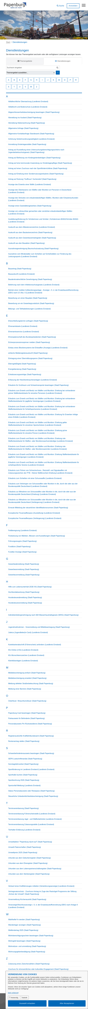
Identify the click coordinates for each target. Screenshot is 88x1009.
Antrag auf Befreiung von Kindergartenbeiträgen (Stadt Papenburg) (34, 158)
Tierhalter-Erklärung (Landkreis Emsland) (24, 830)
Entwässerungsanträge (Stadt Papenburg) (24, 374)
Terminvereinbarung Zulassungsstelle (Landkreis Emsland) (31, 824)
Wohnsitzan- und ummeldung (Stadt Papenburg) (27, 946)
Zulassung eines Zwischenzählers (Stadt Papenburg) (29, 964)
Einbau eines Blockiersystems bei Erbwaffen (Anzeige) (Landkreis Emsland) (38, 348)
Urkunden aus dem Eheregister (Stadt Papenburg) (28, 863)
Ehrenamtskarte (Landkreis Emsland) (22, 326)
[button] (60, 5)
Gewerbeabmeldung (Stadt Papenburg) (23, 564)
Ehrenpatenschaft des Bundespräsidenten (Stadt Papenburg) (32, 337)
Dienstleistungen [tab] (62, 61)
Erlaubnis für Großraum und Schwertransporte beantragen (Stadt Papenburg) (38, 385)
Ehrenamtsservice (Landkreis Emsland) (23, 332)
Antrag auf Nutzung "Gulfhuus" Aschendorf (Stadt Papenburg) (32, 179)
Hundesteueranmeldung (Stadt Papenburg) (25, 603)
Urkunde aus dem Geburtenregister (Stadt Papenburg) (29, 858)
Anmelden (72, 6)
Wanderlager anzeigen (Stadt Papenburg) (24, 925)
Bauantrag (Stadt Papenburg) (19, 269)
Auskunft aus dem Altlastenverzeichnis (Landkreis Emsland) (31, 227)
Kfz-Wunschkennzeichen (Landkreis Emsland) (26, 655)
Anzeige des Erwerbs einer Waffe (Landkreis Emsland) (29, 184)
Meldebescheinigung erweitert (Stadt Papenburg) (27, 678)
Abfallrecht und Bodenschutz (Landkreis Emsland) (27, 107)
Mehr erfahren (13, 993)
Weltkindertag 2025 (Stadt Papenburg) (23, 930)
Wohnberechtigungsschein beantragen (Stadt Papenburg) (30, 936)
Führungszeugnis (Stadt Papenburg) (22, 541)
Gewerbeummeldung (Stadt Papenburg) (23, 575)
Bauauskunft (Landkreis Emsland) (21, 274)
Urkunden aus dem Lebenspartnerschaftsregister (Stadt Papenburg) (34, 869)
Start (8, 42)
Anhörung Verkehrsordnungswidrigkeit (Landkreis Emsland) (31, 139)
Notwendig (14, 998)
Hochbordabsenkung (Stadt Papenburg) (23, 592)
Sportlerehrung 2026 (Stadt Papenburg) (23, 780)
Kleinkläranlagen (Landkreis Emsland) (23, 661)
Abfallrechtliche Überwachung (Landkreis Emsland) (28, 101)
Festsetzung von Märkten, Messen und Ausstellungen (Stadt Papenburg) (36, 536)
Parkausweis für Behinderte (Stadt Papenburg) (26, 718)
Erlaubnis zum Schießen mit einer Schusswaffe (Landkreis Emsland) (35, 478)
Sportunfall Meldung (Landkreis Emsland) (24, 785)
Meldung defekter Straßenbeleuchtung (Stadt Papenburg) (30, 683)
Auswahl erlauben (27, 1003)
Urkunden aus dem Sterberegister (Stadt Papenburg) (29, 874)
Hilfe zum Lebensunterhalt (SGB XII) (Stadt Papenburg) (30, 587)
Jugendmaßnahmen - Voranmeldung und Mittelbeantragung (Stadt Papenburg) (39, 627)
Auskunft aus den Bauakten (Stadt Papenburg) (26, 243)
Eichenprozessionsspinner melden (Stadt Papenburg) (29, 342)
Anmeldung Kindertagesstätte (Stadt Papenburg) (27, 144)
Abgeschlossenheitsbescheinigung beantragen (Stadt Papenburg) (34, 112)
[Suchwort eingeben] (30, 68)
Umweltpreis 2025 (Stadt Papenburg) (22, 852)
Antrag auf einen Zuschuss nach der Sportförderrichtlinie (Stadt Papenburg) (37, 168)
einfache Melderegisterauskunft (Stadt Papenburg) (28, 353)
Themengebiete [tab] (25, 61)
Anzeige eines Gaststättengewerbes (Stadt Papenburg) (29, 206)
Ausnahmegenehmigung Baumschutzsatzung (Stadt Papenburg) (33, 248)
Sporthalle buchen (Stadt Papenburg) (22, 775)
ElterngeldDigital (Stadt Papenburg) (22, 364)
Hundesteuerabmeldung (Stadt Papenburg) (25, 597)
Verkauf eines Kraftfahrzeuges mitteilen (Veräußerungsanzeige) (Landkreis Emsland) (41, 886)
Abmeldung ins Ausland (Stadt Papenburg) (24, 118)
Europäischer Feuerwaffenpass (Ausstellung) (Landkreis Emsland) (34, 513)
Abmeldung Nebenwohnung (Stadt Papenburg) (26, 123)
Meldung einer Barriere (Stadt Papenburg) (24, 689)
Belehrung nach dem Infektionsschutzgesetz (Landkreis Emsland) (33, 285)
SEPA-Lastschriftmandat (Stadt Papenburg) (25, 759)
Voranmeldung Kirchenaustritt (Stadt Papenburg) (27, 899)
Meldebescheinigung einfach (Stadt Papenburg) (26, 673)
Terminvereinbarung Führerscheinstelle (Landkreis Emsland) (31, 814)
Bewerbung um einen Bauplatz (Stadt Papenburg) (27, 298)
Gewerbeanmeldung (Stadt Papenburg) (23, 569)
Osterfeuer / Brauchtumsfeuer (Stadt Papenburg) (27, 701)
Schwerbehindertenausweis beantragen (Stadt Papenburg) (31, 753)
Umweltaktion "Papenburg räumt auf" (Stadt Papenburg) (30, 842)
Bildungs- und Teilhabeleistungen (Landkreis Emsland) (29, 309)
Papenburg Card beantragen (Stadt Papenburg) (26, 713)
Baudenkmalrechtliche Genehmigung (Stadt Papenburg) (30, 279)
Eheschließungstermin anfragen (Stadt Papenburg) (28, 321)
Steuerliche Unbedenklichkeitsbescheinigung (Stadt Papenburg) (33, 796)
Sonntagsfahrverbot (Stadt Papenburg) (23, 764)
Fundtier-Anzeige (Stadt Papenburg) (22, 552)
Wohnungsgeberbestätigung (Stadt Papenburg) (26, 952)
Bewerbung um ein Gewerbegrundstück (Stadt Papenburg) (31, 303)
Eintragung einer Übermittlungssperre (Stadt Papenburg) (30, 358)
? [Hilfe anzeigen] (57, 73)
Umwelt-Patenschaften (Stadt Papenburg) (24, 847)
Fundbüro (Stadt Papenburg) (19, 546)
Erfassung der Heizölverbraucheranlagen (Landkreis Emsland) (32, 380)
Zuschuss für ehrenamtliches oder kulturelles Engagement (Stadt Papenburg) (38, 969)
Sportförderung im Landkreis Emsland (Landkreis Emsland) (31, 769)
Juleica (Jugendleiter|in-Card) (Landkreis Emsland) (28, 632)
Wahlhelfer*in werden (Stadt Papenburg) (24, 919)
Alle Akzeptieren (67, 1003)
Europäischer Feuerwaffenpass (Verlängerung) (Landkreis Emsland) (34, 518)
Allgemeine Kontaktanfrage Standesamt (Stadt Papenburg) (31, 134)
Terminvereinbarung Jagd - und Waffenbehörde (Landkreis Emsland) (35, 819)
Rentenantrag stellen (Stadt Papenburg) (23, 741)
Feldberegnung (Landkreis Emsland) (22, 530)
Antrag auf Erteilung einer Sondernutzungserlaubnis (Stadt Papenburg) (36, 174)
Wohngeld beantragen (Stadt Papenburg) (24, 941)
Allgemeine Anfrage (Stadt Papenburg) (23, 128)
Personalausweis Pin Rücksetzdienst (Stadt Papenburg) (30, 724)
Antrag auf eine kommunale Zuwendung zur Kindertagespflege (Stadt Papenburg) (40, 163)
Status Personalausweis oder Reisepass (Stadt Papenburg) (31, 791)
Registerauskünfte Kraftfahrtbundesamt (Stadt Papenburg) (31, 736)
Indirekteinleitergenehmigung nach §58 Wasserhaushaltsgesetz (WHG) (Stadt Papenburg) (43, 615)
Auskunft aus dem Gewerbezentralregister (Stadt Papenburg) (32, 238)
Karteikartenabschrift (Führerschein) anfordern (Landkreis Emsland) (34, 645)
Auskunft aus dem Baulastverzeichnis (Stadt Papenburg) (30, 232)
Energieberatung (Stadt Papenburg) (22, 369)
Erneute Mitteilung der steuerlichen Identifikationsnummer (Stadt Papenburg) (38, 508)
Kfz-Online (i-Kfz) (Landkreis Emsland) (23, 650)
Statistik (24, 998)
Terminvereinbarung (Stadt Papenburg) (23, 808)
